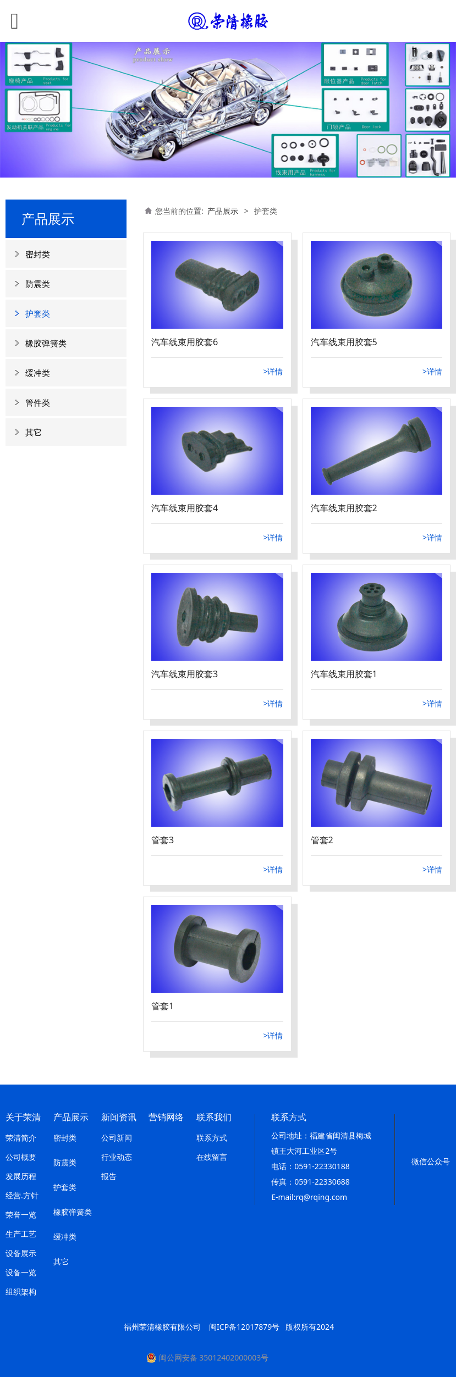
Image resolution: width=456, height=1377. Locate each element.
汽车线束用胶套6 (184, 342)
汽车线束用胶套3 (184, 674)
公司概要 (21, 1157)
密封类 (37, 253)
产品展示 (222, 211)
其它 (33, 432)
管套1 (162, 1006)
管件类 (37, 402)
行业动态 (116, 1157)
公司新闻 (116, 1137)
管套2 (322, 840)
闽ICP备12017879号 (244, 1326)
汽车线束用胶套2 (344, 508)
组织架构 (21, 1291)
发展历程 (21, 1176)
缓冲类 (37, 372)
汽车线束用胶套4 (184, 508)
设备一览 (21, 1272)
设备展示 (21, 1253)
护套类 (37, 313)
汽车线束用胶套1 (344, 674)
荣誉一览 (21, 1214)
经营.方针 (22, 1195)
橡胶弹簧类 (46, 343)
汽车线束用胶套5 (344, 342)
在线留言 (211, 1157)
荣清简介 (21, 1137)
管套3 (162, 840)
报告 (109, 1176)
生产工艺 (21, 1234)
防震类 (37, 283)
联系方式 (211, 1137)
